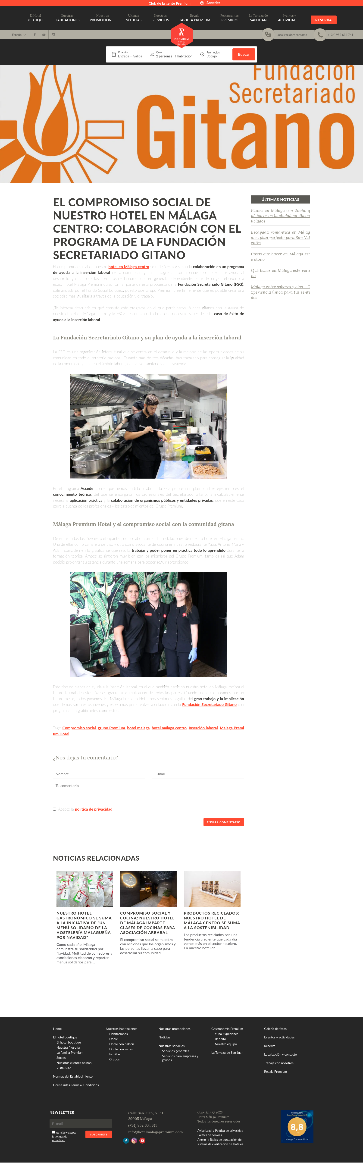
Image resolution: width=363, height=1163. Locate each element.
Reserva (323, 20)
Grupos (114, 1059)
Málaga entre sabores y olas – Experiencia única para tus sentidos (280, 292)
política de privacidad (94, 809)
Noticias (164, 1037)
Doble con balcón (121, 1044)
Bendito (220, 1039)
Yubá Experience (226, 1034)
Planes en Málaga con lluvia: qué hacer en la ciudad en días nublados (280, 216)
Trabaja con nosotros (279, 1063)
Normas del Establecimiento (73, 1076)
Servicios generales (175, 1051)
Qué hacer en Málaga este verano (280, 273)
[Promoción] (218, 56)
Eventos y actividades (279, 1037)
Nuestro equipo (226, 1044)
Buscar (244, 54)
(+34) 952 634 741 (142, 1125)
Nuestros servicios (172, 1046)
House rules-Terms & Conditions (76, 1085)
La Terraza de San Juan (227, 1052)
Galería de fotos (275, 1029)
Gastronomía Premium (227, 1029)
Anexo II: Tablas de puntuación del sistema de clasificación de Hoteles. (220, 1142)
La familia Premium (69, 1052)
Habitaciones (118, 1034)
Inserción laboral (203, 727)
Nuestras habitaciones (121, 1029)
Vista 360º (63, 1068)
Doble (113, 1039)
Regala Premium (275, 1071)
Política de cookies (209, 1135)
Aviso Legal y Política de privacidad (220, 1130)
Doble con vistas (121, 1049)
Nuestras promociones (175, 1029)
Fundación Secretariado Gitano (209, 704)
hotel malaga (138, 727)
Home (57, 1029)
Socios (61, 1058)
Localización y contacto (280, 1054)
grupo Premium (111, 727)
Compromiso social (79, 727)
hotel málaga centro (169, 727)
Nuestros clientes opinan (73, 1063)
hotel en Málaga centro (129, 266)
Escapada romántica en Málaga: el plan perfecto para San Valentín (280, 237)
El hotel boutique (65, 1037)
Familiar (114, 1054)
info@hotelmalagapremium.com (155, 1132)
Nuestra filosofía (68, 1047)
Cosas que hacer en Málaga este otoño (280, 256)
